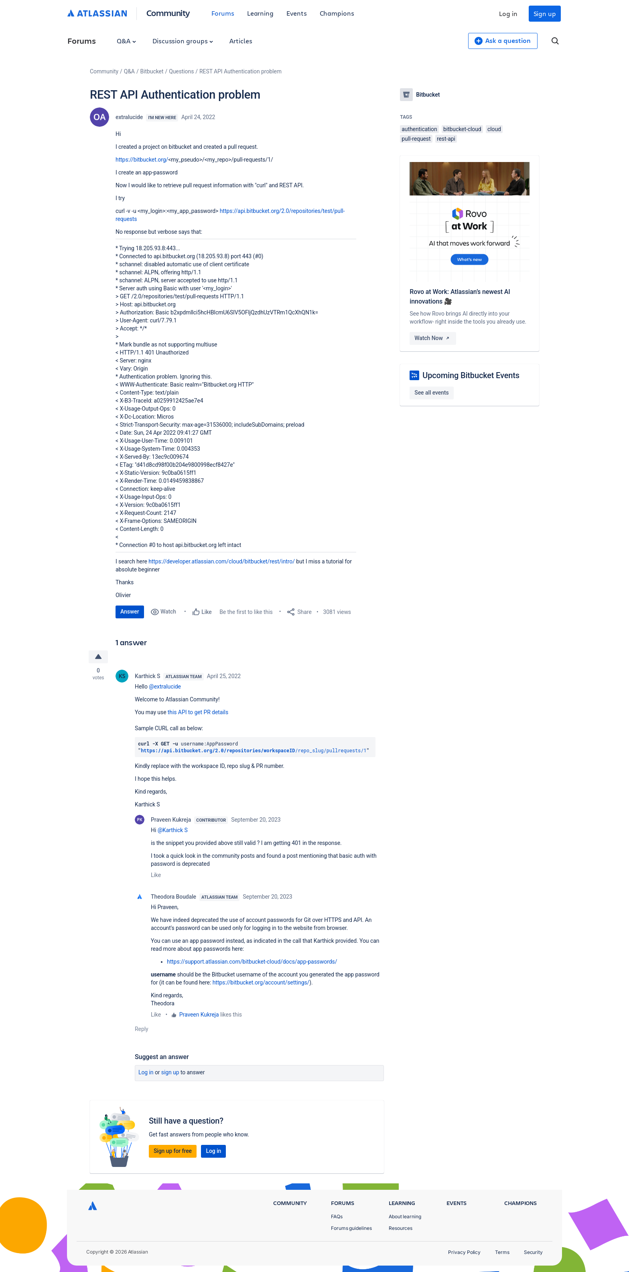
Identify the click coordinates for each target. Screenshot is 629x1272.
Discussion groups (182, 40)
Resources (400, 1228)
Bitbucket (152, 71)
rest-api (446, 139)
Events (296, 13)
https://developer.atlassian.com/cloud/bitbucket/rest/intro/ (221, 561)
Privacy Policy (464, 1252)
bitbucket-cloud (462, 129)
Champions (337, 13)
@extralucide (165, 686)
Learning (260, 13)
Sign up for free (173, 1151)
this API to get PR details (198, 712)
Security (533, 1252)
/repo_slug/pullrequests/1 (253, 750)
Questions (181, 71)
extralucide (129, 117)
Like (156, 875)
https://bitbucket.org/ (142, 159)
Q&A (126, 40)
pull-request (416, 139)
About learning (405, 1216)
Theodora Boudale (173, 896)
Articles (240, 40)
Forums (222, 13)
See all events (431, 392)
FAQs (337, 1216)
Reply (141, 1029)
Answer (129, 611)
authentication (419, 129)
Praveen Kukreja (171, 819)
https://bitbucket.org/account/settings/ (261, 982)
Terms (502, 1252)
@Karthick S (173, 830)
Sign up (545, 13)
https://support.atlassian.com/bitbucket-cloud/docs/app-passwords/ (252, 961)
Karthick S (147, 676)
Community (168, 12)
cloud (494, 129)
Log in (508, 13)
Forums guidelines (351, 1228)
